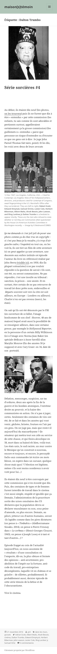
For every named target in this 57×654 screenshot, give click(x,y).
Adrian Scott (20, 634)
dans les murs (41, 632)
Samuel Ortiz (9, 643)
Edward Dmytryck (32, 637)
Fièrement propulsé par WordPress (19, 650)
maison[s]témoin (18, 6)
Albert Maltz (32, 634)
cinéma (7, 637)
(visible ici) (22, 262)
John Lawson (19, 640)
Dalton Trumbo (18, 637)
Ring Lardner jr (42, 640)
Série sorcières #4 (22, 87)
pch (29, 632)
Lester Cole (30, 640)
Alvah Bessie (43, 634)
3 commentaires (27, 643)
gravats (7, 634)
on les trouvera (12, 113)
